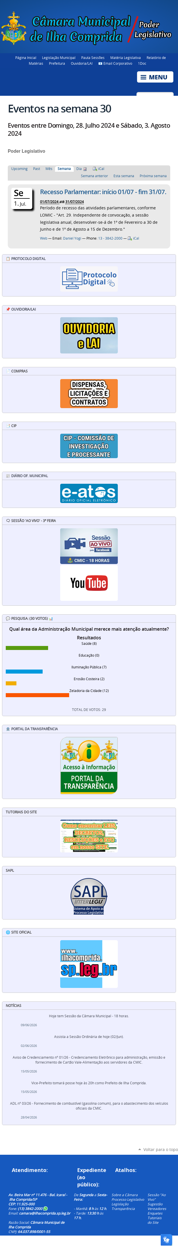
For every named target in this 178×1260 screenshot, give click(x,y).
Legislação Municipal (58, 57)
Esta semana (123, 175)
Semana (64, 168)
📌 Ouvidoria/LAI (21, 309)
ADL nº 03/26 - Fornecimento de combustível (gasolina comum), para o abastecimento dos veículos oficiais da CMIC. (89, 1106)
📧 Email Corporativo (115, 63)
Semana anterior (94, 175)
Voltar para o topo (160, 1149)
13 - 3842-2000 (110, 238)
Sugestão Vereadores (156, 1206)
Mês (49, 168)
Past (36, 168)
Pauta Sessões (93, 57)
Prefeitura (57, 63)
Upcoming (19, 168)
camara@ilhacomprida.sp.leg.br (44, 1213)
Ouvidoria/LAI (81, 63)
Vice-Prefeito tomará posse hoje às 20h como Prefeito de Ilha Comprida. (89, 1083)
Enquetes (154, 1213)
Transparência (123, 1208)
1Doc (142, 63)
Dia (79, 168)
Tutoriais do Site (154, 1220)
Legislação (119, 1204)
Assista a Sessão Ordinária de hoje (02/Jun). (89, 1036)
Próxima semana (153, 175)
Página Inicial (25, 57)
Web (43, 238)
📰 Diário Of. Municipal (27, 475)
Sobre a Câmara (124, 1194)
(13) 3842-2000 (33, 1208)
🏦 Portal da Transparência (32, 728)
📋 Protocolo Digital (26, 258)
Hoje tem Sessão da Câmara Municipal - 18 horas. (89, 1016)
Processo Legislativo (127, 1199)
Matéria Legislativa (125, 57)
